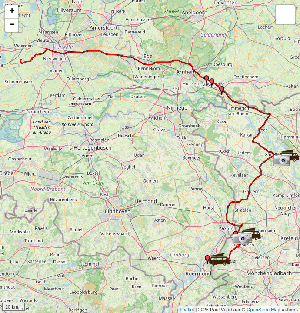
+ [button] (12, 11)
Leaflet (187, 309)
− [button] (12, 25)
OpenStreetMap (263, 309)
